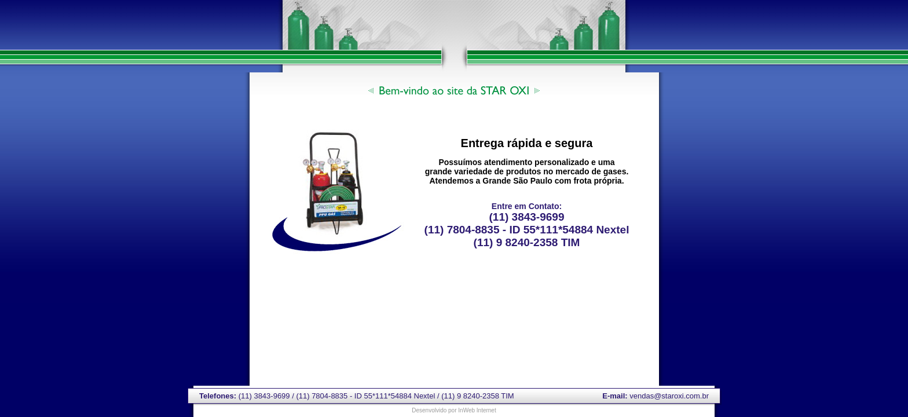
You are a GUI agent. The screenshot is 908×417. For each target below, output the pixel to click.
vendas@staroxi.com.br (669, 396)
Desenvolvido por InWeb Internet (454, 410)
